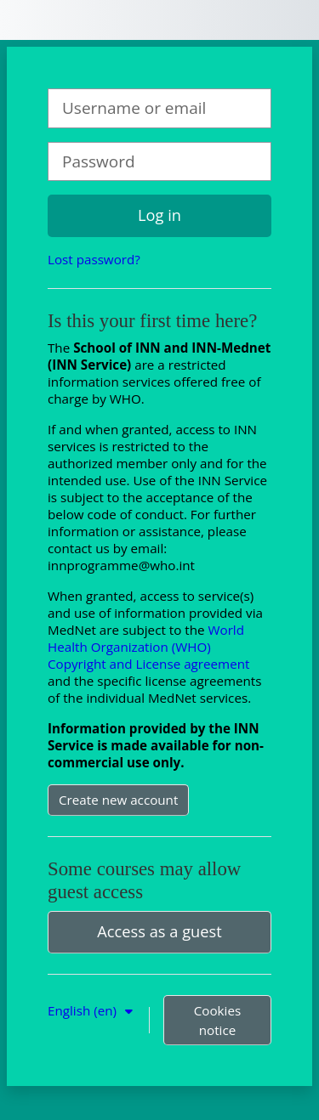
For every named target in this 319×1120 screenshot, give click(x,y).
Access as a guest (159, 931)
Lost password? (94, 259)
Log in (159, 215)
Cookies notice (217, 1020)
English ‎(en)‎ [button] (84, 1010)
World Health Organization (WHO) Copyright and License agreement (148, 646)
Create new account (118, 799)
